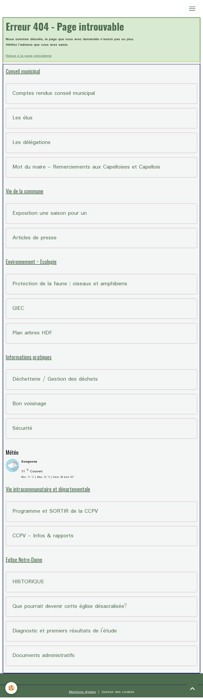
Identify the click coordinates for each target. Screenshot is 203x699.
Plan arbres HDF (32, 333)
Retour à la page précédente (29, 56)
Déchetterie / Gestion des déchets (55, 379)
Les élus (22, 118)
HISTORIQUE (28, 582)
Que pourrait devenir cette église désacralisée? (69, 606)
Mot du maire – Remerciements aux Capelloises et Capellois (86, 167)
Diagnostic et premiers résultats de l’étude (64, 631)
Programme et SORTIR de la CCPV (55, 511)
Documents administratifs (43, 655)
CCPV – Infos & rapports (42, 536)
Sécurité (22, 428)
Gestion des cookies (118, 692)
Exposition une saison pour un (49, 213)
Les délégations (31, 142)
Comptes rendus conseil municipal (53, 93)
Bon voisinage (29, 404)
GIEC (18, 308)
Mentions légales (82, 692)
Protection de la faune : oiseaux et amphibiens (69, 284)
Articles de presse (34, 238)
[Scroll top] (192, 688)
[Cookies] (11, 688)
